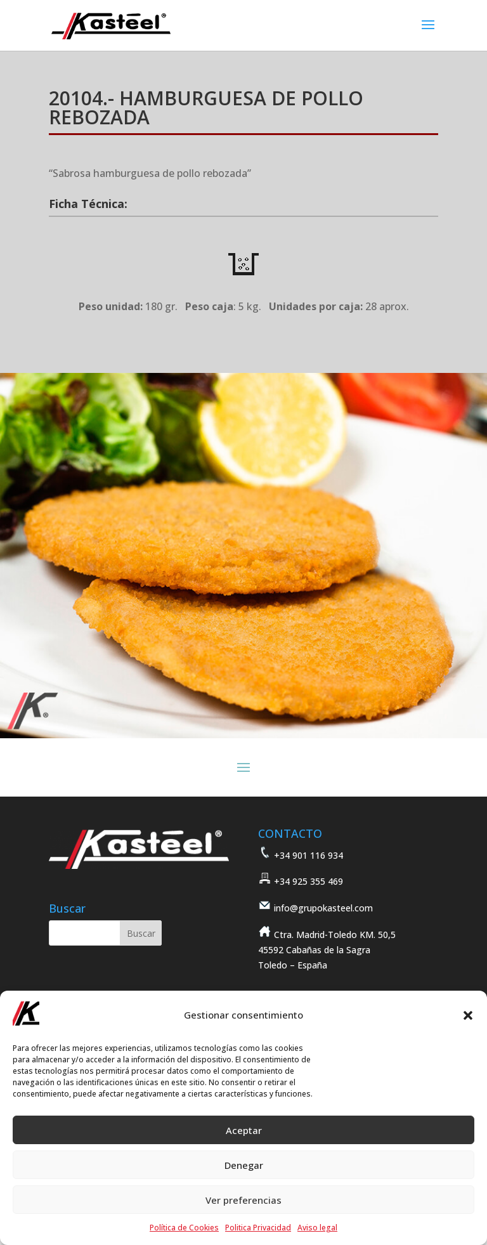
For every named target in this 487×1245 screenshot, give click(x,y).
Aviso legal (317, 1227)
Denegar (243, 1165)
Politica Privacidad (258, 1227)
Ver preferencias (243, 1200)
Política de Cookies (184, 1227)
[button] (468, 1015)
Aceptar (244, 1130)
